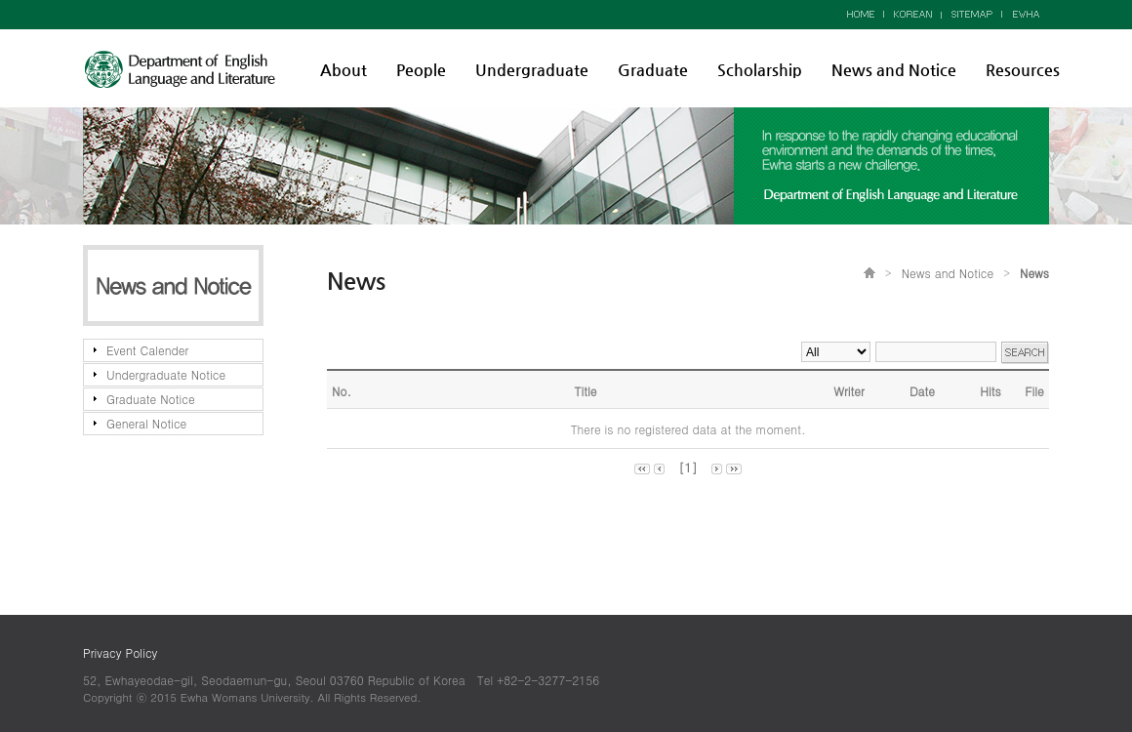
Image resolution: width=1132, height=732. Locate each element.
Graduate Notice (150, 398)
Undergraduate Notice (165, 374)
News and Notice (893, 70)
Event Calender (147, 350)
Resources (1023, 70)
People (421, 70)
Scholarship (759, 70)
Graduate (653, 70)
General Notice (146, 423)
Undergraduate (531, 70)
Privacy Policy (120, 652)
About (343, 70)
